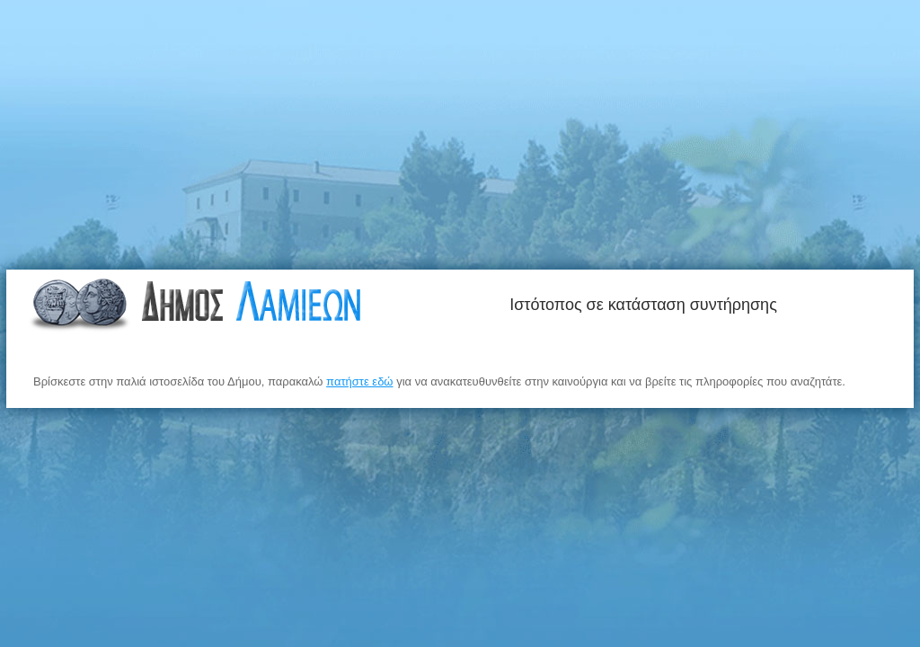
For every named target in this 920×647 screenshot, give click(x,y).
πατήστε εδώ (359, 381)
